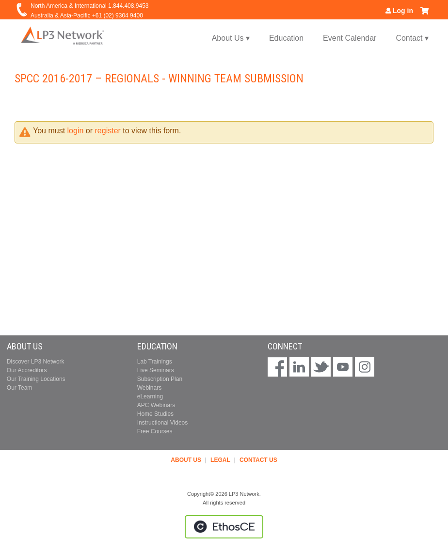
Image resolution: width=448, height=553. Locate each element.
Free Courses (155, 431)
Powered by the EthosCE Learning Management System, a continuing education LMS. (224, 526)
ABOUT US (186, 460)
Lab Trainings (154, 361)
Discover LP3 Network (35, 361)
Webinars (149, 387)
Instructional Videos (162, 422)
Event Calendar (349, 38)
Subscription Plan (159, 379)
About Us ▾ (231, 38)
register (108, 130)
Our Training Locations (36, 379)
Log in (403, 10)
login (75, 130)
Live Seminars (155, 370)
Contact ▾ (412, 38)
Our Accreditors (27, 370)
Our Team (19, 387)
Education (286, 38)
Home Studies (155, 414)
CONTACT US (258, 460)
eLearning (150, 396)
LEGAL (220, 460)
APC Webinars (156, 405)
